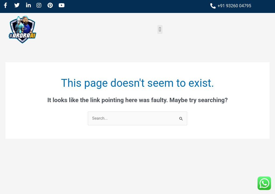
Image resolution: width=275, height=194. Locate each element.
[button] (159, 29)
